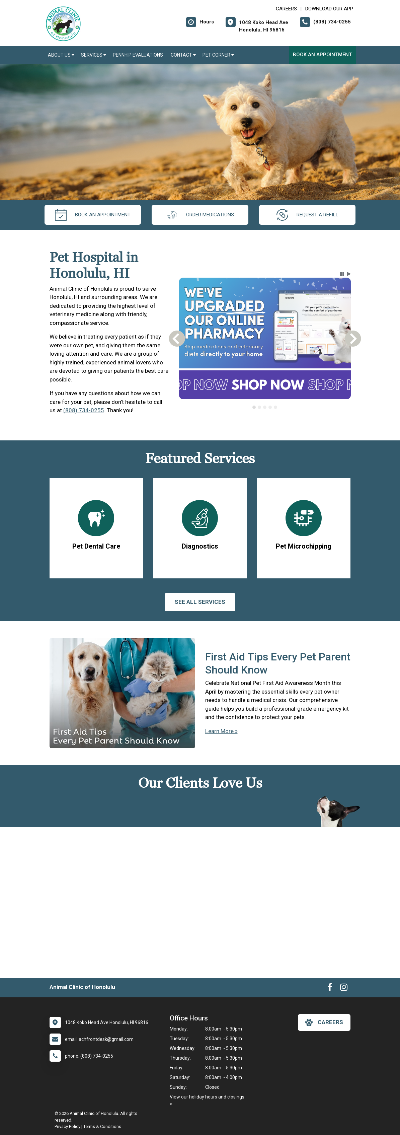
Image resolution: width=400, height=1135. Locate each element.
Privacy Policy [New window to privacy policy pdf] (67, 1126)
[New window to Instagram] (344, 988)
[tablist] (265, 407)
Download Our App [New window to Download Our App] (329, 9)
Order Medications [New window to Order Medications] (200, 215)
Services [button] (93, 55)
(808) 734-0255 (83, 410)
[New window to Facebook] (330, 988)
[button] (342, 274)
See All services (200, 601)
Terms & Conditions (102, 1126)
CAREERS (286, 9)
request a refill (307, 215)
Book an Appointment (322, 55)
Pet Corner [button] (218, 55)
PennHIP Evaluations (138, 55)
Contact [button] (183, 55)
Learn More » (221, 731)
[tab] (254, 407)
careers (324, 1022)
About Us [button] (61, 55)
